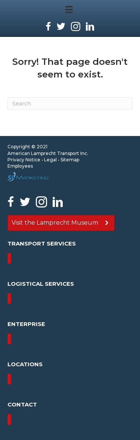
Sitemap (69, 159)
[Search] (70, 103)
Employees (20, 166)
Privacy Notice (23, 159)
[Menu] (9, 258)
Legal (50, 159)
